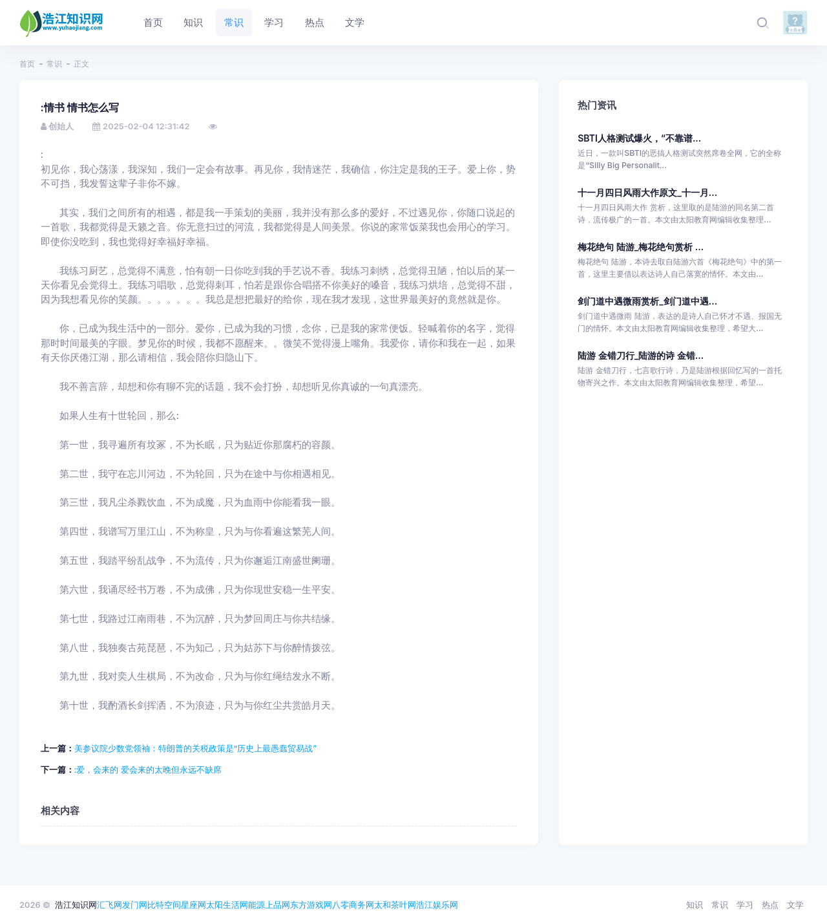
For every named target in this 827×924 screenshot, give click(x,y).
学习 (745, 904)
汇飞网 (109, 904)
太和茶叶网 (395, 904)
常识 (54, 64)
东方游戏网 (311, 904)
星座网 (193, 904)
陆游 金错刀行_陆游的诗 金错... (641, 355)
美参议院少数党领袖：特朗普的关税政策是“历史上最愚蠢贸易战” (195, 748)
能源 (256, 904)
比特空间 (164, 904)
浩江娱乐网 (437, 904)
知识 (694, 904)
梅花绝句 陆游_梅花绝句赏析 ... (641, 246)
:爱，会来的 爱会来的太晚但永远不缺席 (148, 769)
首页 (27, 64)
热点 (770, 904)
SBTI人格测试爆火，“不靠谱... (639, 138)
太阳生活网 (227, 904)
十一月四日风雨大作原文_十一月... (647, 192)
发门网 (134, 904)
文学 (795, 904)
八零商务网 (353, 904)
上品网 (277, 904)
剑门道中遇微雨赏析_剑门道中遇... (647, 300)
